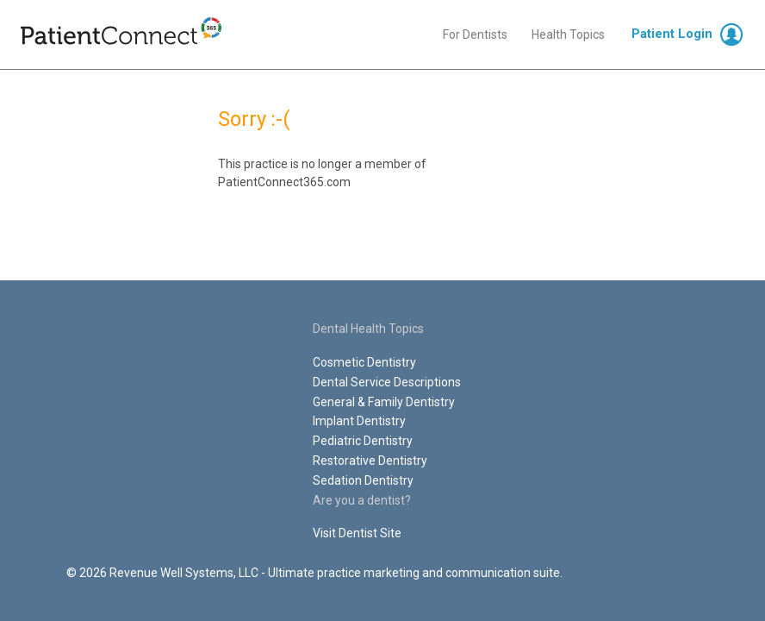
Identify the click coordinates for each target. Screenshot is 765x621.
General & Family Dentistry (384, 402)
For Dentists (475, 34)
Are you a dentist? (362, 500)
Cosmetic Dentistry (364, 362)
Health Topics (568, 34)
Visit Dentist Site (357, 533)
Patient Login (671, 33)
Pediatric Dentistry (363, 441)
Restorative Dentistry (370, 460)
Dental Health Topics (368, 329)
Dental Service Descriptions (387, 382)
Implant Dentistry (359, 421)
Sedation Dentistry (363, 480)
